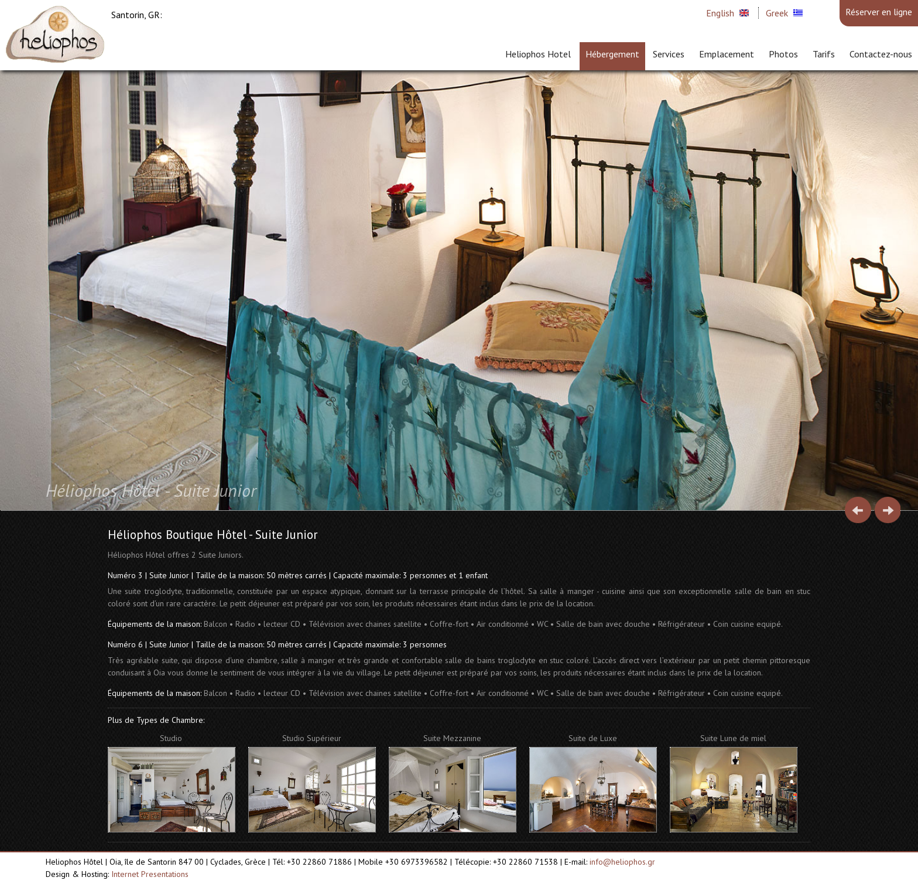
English (720, 13)
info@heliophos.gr (622, 861)
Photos (783, 54)
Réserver (878, 12)
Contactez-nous (881, 54)
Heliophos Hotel (538, 54)
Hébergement (612, 54)
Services (668, 54)
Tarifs (824, 54)
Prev (858, 510)
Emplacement (726, 54)
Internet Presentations (150, 874)
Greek (777, 13)
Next (887, 510)
